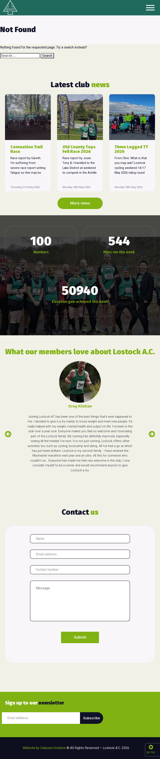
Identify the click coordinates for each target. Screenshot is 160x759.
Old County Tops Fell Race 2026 (79, 149)
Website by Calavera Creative (44, 748)
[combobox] (20, 55)
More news (80, 203)
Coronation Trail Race (26, 149)
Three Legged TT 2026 (131, 149)
